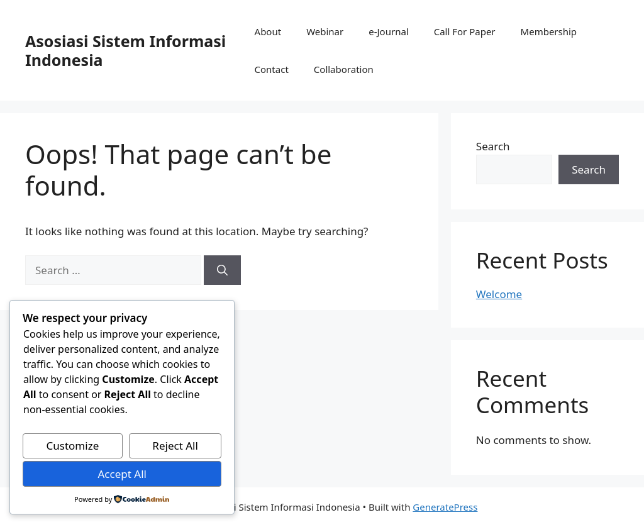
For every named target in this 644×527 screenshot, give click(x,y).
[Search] (222, 270)
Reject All (175, 445)
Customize (73, 445)
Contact (272, 69)
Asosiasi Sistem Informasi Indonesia (125, 50)
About (268, 31)
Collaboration (344, 69)
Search (493, 146)
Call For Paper (465, 31)
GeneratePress (445, 507)
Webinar (324, 31)
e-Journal (388, 31)
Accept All (121, 474)
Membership (549, 31)
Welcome (499, 294)
